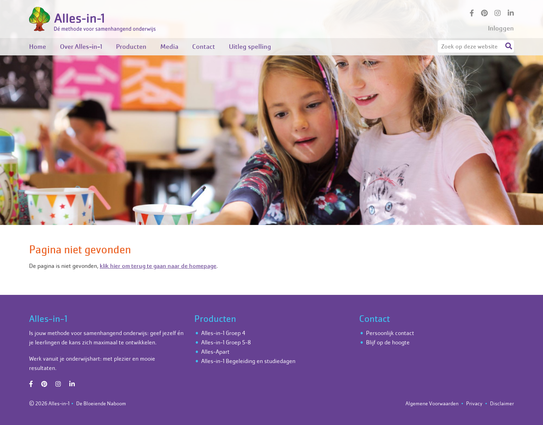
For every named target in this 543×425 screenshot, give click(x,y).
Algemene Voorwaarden (432, 403)
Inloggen (501, 28)
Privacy (474, 403)
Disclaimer (502, 403)
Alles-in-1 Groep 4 (223, 332)
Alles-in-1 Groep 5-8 (226, 342)
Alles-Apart (215, 351)
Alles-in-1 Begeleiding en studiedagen (248, 361)
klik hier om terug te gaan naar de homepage (158, 265)
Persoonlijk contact (390, 332)
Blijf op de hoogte (388, 342)
